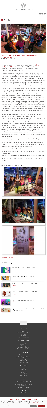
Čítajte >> (14, 269)
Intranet (23, 391)
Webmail (23, 392)
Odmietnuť (34, 405)
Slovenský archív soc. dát (23, 382)
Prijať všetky (41, 405)
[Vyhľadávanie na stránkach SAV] (40, 13)
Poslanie (23, 331)
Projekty (23, 343)
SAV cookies (36, 403)
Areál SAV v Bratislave (23, 374)
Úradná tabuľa (23, 371)
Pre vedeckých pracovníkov (23, 357)
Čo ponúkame (23, 375)
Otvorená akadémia (23, 387)
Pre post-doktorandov (23, 356)
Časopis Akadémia (23, 385)
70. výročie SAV (23, 372)
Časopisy (23, 346)
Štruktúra (23, 334)
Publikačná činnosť (23, 347)
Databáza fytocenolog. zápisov (23, 384)
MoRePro (23, 359)
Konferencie (23, 344)
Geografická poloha (23, 337)
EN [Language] (44, 13)
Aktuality (7, 20)
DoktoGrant (23, 360)
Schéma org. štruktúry (23, 332)
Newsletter (24, 369)
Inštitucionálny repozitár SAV (23, 381)
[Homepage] (23, 5)
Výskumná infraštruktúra (23, 349)
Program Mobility (23, 362)
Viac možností (5, 405)
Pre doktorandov (23, 355)
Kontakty (23, 335)
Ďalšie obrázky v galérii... (7, 257)
